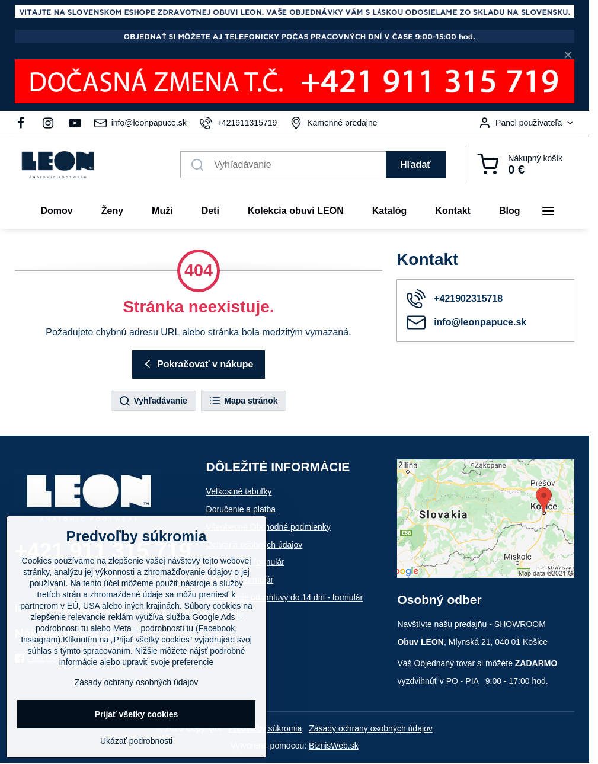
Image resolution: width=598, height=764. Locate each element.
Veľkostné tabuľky (239, 491)
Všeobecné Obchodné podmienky (268, 527)
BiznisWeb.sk (334, 745)
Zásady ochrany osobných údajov (371, 728)
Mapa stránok (243, 401)
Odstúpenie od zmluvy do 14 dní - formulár (284, 597)
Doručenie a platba (241, 509)
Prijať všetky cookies (136, 714)
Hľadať (415, 164)
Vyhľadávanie (153, 401)
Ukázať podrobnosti (136, 741)
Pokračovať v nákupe (197, 364)
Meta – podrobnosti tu (153, 628)
